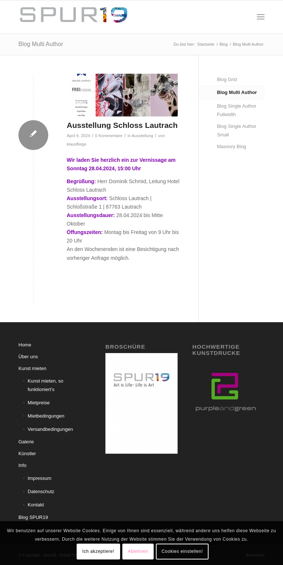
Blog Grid (227, 79)
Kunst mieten (32, 368)
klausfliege (77, 144)
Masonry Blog (231, 146)
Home (24, 345)
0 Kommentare (108, 135)
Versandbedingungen (50, 429)
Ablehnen (138, 551)
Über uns (28, 356)
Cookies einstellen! (182, 551)
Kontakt (36, 505)
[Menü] (261, 17)
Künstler (27, 453)
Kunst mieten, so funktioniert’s (45, 385)
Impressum (39, 478)
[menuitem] (261, 17)
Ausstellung (142, 135)
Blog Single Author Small (236, 130)
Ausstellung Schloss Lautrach (122, 125)
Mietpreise (39, 402)
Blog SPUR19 (33, 517)
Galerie (26, 441)
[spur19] (73, 17)
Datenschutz (41, 491)
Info (22, 465)
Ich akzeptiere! (98, 551)
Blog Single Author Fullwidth (236, 110)
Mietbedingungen (46, 416)
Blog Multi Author (40, 44)
